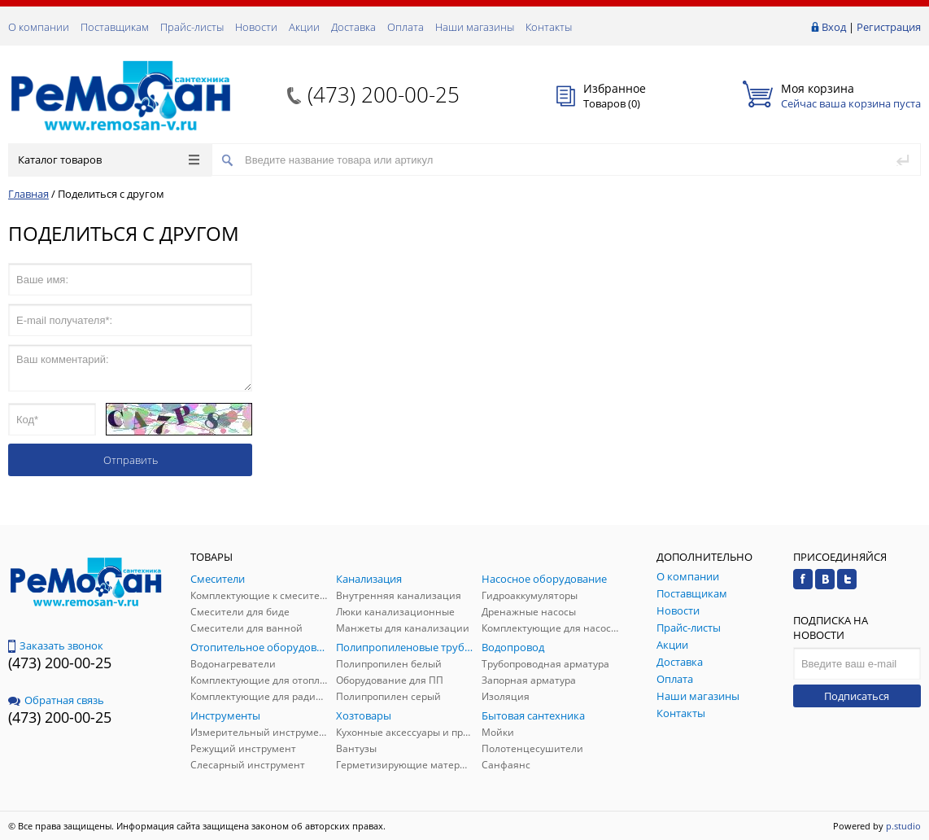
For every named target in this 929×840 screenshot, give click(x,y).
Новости (256, 27)
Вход (834, 27)
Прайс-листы (192, 27)
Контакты (549, 27)
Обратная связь (56, 700)
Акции (304, 27)
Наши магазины (474, 27)
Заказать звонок (55, 645)
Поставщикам (115, 27)
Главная (28, 193)
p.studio (903, 826)
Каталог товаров (108, 159)
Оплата (405, 27)
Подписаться (856, 696)
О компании (38, 27)
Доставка (353, 27)
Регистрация (889, 27)
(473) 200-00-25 (383, 94)
